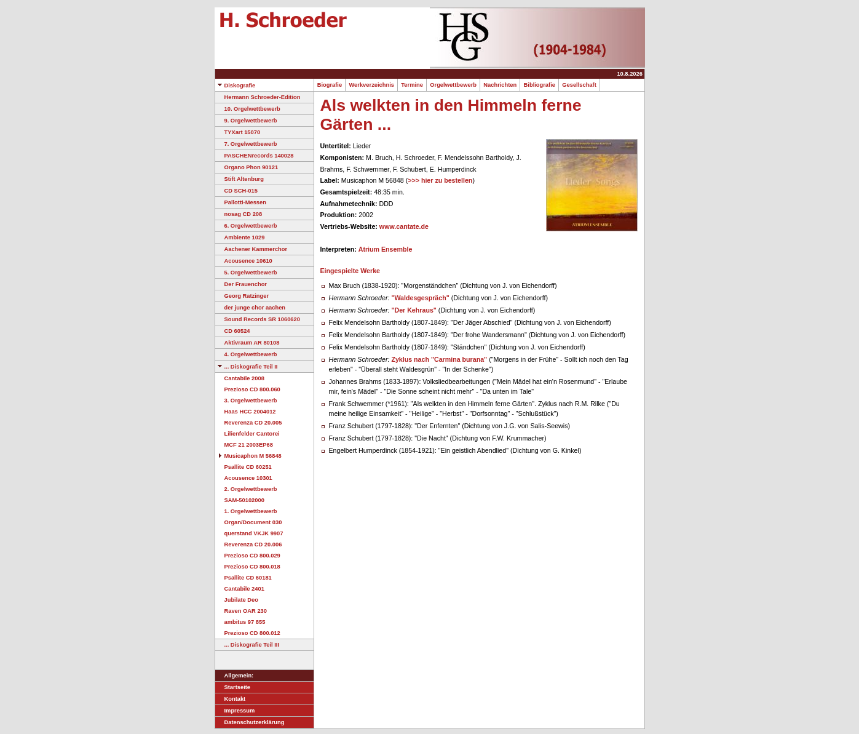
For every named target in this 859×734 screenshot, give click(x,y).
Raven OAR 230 (241, 611)
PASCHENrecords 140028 (254, 156)
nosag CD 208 (239, 214)
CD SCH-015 (236, 191)
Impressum (235, 711)
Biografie (330, 85)
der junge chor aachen (250, 308)
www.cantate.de (404, 226)
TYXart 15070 (238, 132)
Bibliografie (539, 85)
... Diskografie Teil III (247, 645)
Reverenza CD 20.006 (248, 544)
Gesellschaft (579, 85)
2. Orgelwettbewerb (246, 489)
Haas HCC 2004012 (245, 412)
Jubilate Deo (236, 600)
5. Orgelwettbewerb (246, 272)
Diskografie (235, 85)
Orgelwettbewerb (453, 85)
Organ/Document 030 (248, 522)
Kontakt (230, 699)
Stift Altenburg (239, 179)
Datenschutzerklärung (250, 722)
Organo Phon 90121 (247, 167)
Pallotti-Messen (240, 202)
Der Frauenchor (241, 284)
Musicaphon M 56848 (248, 456)
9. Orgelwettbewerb (246, 121)
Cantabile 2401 (239, 589)
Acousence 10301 (243, 478)
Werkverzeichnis (371, 85)
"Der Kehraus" (413, 310)
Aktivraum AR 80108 (247, 343)
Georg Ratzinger (242, 296)
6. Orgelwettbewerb (246, 226)
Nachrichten (500, 85)
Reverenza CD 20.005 (248, 423)
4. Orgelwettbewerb (246, 354)
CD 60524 (232, 331)
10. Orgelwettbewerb (247, 109)
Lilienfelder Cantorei (247, 434)
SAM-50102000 (239, 500)
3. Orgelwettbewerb (246, 400)
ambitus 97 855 (240, 622)
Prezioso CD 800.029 (247, 555)
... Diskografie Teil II (246, 367)
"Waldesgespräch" (420, 297)
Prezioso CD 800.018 (247, 567)
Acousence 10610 (243, 261)
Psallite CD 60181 (243, 578)
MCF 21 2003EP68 (244, 445)
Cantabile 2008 (239, 378)
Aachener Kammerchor (251, 249)
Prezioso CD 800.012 (247, 633)
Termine (412, 85)
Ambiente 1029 (240, 237)
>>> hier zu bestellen (440, 180)
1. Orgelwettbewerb (246, 511)
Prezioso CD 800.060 (247, 389)
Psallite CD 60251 (243, 467)
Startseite (233, 687)
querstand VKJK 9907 (249, 533)
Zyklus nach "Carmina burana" (439, 359)
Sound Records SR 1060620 (257, 319)
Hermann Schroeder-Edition (258, 97)
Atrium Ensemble (385, 249)
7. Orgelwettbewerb (246, 144)
